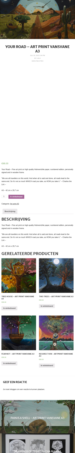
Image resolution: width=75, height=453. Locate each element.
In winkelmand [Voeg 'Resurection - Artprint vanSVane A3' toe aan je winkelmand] (47, 339)
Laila (39, 58)
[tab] (10, 184)
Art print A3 (14, 177)
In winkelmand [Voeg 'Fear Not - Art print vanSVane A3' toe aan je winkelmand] (9, 337)
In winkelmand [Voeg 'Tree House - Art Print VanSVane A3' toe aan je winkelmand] (9, 282)
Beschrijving (10, 185)
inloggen (13, 363)
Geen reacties (37, 61)
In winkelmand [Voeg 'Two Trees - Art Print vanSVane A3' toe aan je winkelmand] (47, 279)
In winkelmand (16, 170)
